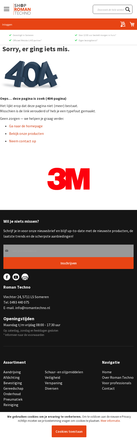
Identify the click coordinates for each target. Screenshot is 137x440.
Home (107, 372)
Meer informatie (110, 421)
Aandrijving (12, 372)
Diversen (51, 388)
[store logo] (22, 9)
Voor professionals (116, 383)
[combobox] (112, 9)
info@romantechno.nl (32, 307)
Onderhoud (12, 393)
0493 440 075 (19, 302)
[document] (69, 426)
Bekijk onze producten (26, 133)
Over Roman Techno (118, 377)
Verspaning (53, 383)
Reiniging (10, 404)
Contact (108, 388)
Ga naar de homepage (26, 126)
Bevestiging (12, 383)
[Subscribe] (68, 263)
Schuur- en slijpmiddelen (64, 372)
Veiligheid (52, 377)
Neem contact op (22, 141)
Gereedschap (13, 388)
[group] (68, 179)
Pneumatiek (12, 399)
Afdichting (11, 377)
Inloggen (7, 24)
